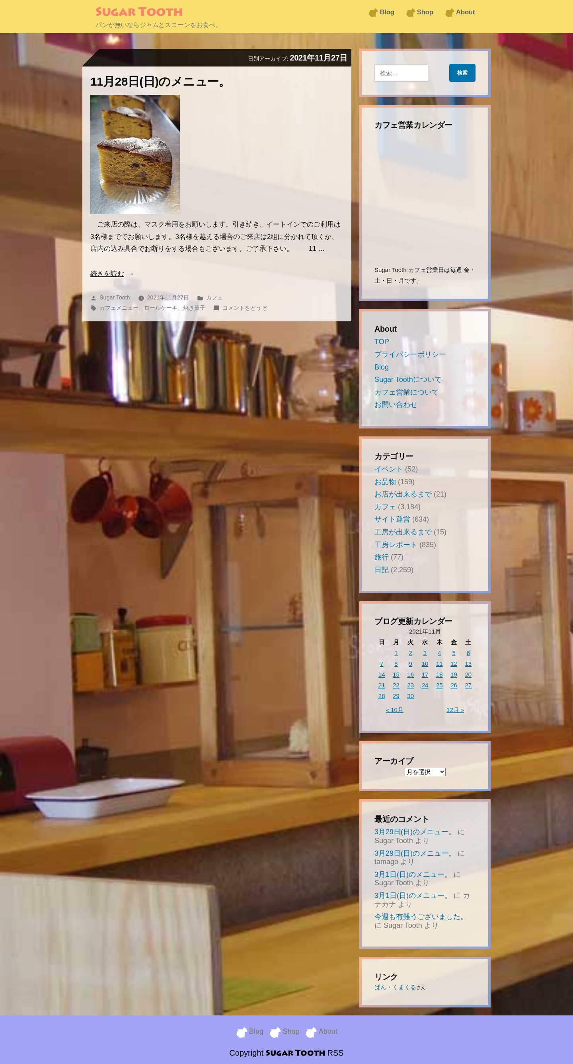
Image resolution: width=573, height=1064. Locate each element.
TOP (381, 342)
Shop (425, 12)
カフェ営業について (406, 392)
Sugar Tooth (139, 13)
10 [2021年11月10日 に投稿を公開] (425, 663)
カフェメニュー (118, 308)
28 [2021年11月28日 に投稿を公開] (381, 695)
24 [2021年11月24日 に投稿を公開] (425, 685)
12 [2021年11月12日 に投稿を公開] (453, 663)
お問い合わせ (395, 405)
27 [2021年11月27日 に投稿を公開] (468, 685)
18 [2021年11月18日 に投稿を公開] (439, 674)
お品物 (385, 482)
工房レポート (395, 545)
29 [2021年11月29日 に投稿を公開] (396, 695)
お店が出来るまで (403, 494)
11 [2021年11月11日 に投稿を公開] (439, 663)
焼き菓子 (194, 308)
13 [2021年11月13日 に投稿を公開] (468, 663)
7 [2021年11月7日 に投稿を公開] (381, 663)
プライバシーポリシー (410, 354)
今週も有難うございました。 (421, 917)
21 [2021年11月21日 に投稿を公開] (381, 685)
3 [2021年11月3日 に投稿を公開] (425, 652)
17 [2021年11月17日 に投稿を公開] (425, 674)
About (465, 12)
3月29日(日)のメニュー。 (415, 832)
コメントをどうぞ (244, 308)
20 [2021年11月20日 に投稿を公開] (468, 674)
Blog (387, 12)
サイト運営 (392, 519)
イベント (388, 469)
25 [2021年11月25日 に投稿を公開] (439, 685)
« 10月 (394, 709)
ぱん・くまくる (395, 987)
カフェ (214, 297)
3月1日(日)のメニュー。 (413, 874)
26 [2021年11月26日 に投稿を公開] (453, 685)
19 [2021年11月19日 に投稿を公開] (453, 674)
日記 (381, 570)
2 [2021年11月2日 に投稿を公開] (410, 652)
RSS (335, 1052)
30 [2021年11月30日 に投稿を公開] (410, 695)
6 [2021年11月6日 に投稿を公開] (468, 652)
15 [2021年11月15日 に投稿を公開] (396, 674)
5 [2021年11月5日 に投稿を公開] (453, 652)
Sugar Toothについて (408, 379)
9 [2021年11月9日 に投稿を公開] (410, 663)
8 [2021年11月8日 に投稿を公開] (396, 663)
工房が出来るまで (403, 532)
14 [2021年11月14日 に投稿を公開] (381, 674)
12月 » (455, 709)
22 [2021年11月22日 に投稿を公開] (396, 685)
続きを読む (107, 274)
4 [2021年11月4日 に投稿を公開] (439, 652)
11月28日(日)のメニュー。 (160, 81)
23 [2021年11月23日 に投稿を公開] (410, 685)
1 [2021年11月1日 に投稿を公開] (396, 652)
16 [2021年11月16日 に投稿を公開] (410, 674)
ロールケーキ (160, 308)
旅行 (381, 557)
